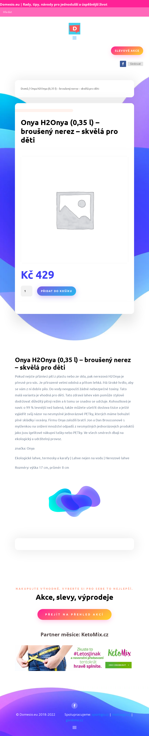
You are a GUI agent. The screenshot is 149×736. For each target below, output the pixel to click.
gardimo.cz (74, 720)
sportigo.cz (100, 714)
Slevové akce (127, 50)
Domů (24, 88)
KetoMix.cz (94, 634)
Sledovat (135, 64)
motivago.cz (121, 714)
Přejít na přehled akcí (74, 614)
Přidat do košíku (56, 291)
